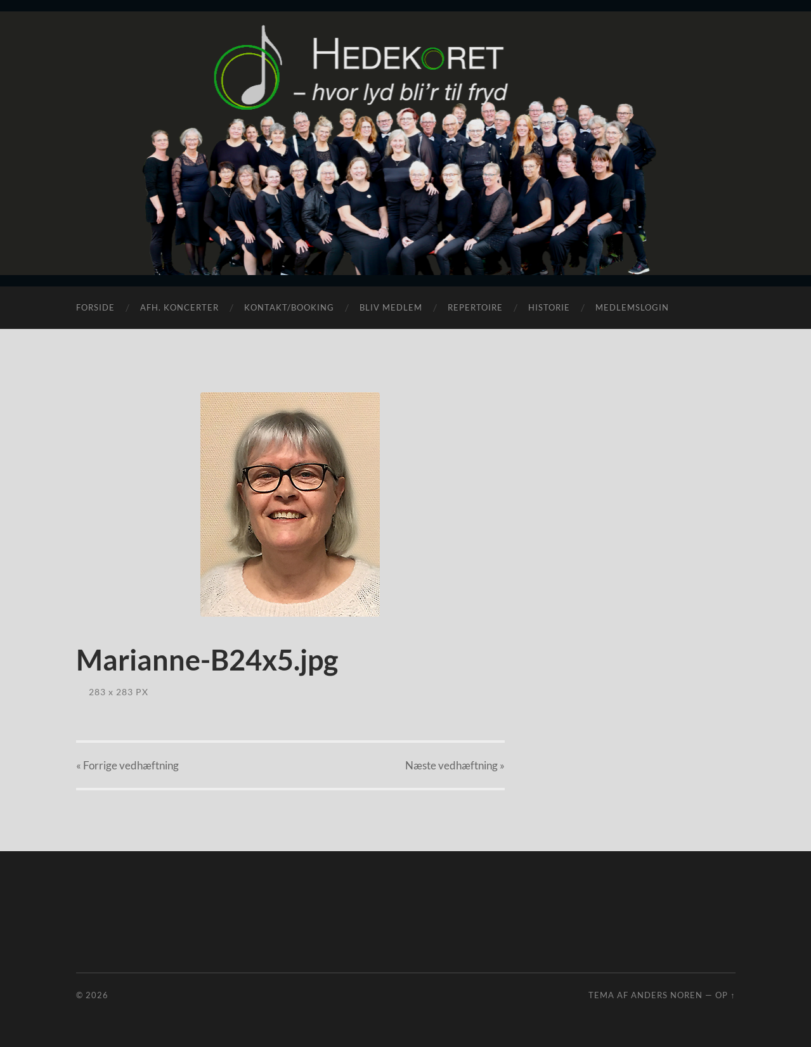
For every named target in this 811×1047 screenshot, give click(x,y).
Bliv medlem (391, 307)
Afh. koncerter (179, 307)
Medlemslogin (632, 307)
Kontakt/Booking (289, 307)
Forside (95, 307)
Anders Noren (667, 995)
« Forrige (127, 765)
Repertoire (475, 307)
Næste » (455, 765)
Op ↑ (725, 995)
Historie (549, 307)
